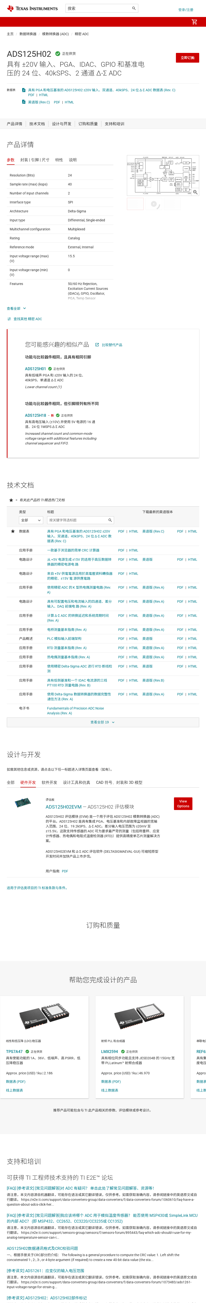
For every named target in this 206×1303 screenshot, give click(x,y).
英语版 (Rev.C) (39, 102)
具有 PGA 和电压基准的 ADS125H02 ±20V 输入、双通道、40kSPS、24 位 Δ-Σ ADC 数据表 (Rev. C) (101, 90)
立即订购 (187, 58)
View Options (183, 803)
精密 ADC (82, 34)
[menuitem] (181, 22)
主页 (10, 34)
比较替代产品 (112, 345)
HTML (43, 95)
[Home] (32, 8)
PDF (31, 95)
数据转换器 (27, 34)
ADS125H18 (35, 415)
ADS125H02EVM (64, 807)
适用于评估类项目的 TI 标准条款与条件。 (38, 888)
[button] (11, 22)
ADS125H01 (35, 369)
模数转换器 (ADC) (55, 34)
